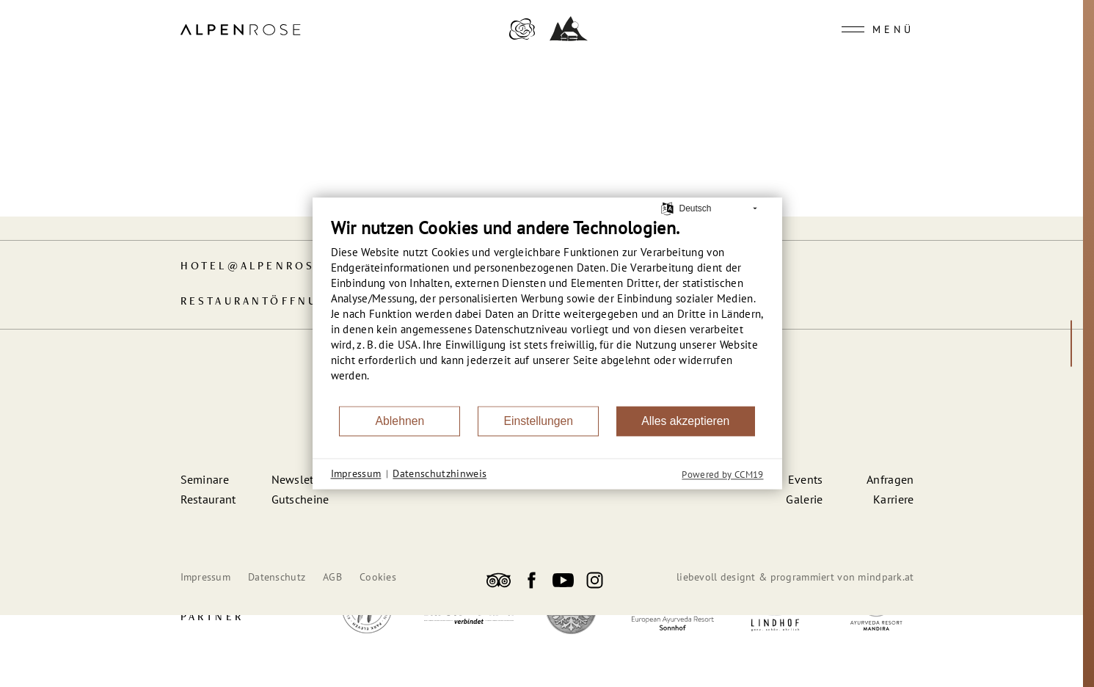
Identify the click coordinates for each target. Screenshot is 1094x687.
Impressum (205, 577)
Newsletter (299, 479)
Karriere (893, 499)
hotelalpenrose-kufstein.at (301, 266)
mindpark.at (886, 577)
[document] (547, 310)
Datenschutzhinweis (439, 473)
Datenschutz (276, 577)
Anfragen (890, 479)
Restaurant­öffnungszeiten (290, 302)
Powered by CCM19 (722, 474)
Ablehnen (400, 421)
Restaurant (208, 499)
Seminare (205, 479)
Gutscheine (300, 499)
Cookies (378, 577)
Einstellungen (538, 421)
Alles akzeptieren (685, 421)
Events (805, 479)
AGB (332, 577)
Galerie (804, 499)
